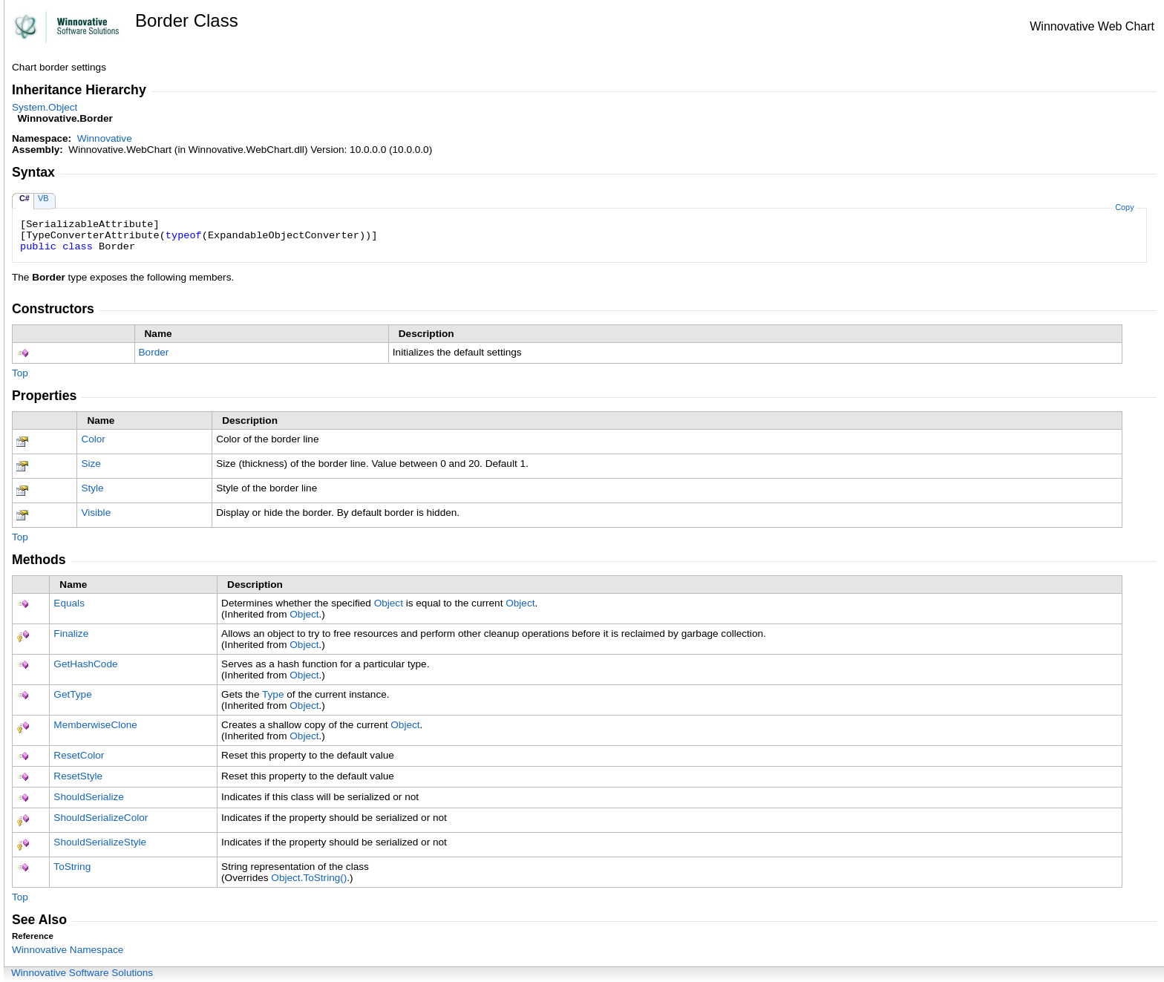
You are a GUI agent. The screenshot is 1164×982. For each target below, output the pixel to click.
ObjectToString (309, 877)
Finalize (70, 633)
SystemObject (44, 107)
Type (273, 694)
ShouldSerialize (88, 796)
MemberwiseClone (95, 724)
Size (90, 463)
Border (154, 352)
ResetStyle (77, 776)
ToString (72, 866)
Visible (96, 512)
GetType (72, 694)
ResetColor (78, 755)
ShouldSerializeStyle (99, 842)
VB (43, 198)
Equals (69, 603)
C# (24, 198)
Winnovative (104, 138)
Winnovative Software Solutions (82, 972)
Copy (1124, 207)
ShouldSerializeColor (100, 817)
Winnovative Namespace (67, 949)
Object (388, 603)
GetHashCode (85, 664)
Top (20, 373)
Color (93, 439)
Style (92, 488)
